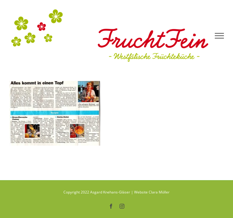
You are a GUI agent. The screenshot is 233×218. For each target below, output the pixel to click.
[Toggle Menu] (219, 35)
